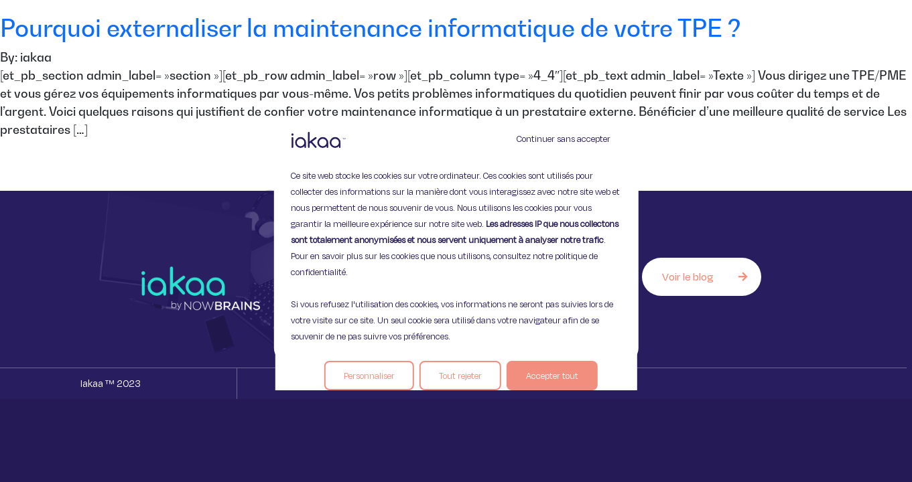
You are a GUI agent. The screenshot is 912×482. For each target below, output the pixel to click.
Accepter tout (552, 376)
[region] (455, 241)
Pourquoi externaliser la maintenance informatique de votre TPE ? (370, 27)
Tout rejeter (460, 376)
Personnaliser (369, 376)
